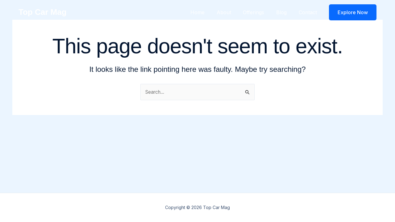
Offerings (258, 12)
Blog (284, 12)
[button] (352, 12)
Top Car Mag (43, 12)
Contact (309, 12)
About (231, 12)
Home (207, 12)
